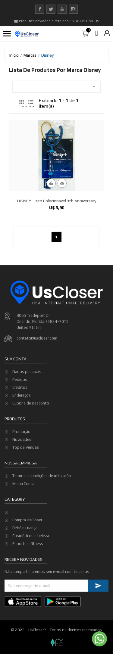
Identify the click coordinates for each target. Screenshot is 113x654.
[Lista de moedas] (107, 33)
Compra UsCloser (27, 520)
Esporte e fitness (27, 543)
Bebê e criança (24, 528)
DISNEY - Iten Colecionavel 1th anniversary (56, 200)
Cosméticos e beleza (30, 535)
